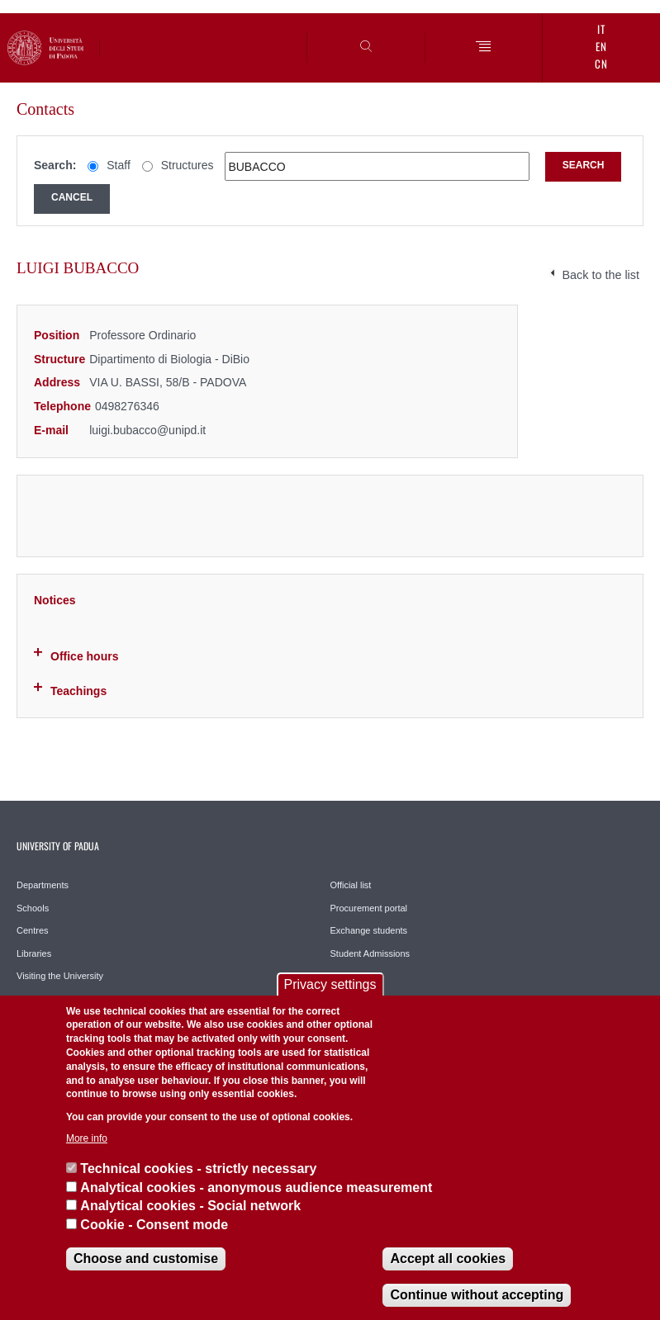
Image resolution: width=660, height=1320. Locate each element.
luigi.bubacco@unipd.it (147, 430)
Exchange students (369, 930)
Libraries (34, 953)
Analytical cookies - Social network (190, 1206)
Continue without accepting (476, 1295)
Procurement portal (369, 908)
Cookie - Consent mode (154, 1225)
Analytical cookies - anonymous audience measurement (256, 1187)
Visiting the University (60, 976)
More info (86, 1138)
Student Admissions (370, 953)
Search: (55, 165)
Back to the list (600, 275)
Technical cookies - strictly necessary (198, 1169)
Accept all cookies (448, 1258)
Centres (33, 930)
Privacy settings (329, 984)
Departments (43, 885)
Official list (351, 885)
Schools (33, 908)
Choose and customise (146, 1258)
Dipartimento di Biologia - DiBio (169, 359)
